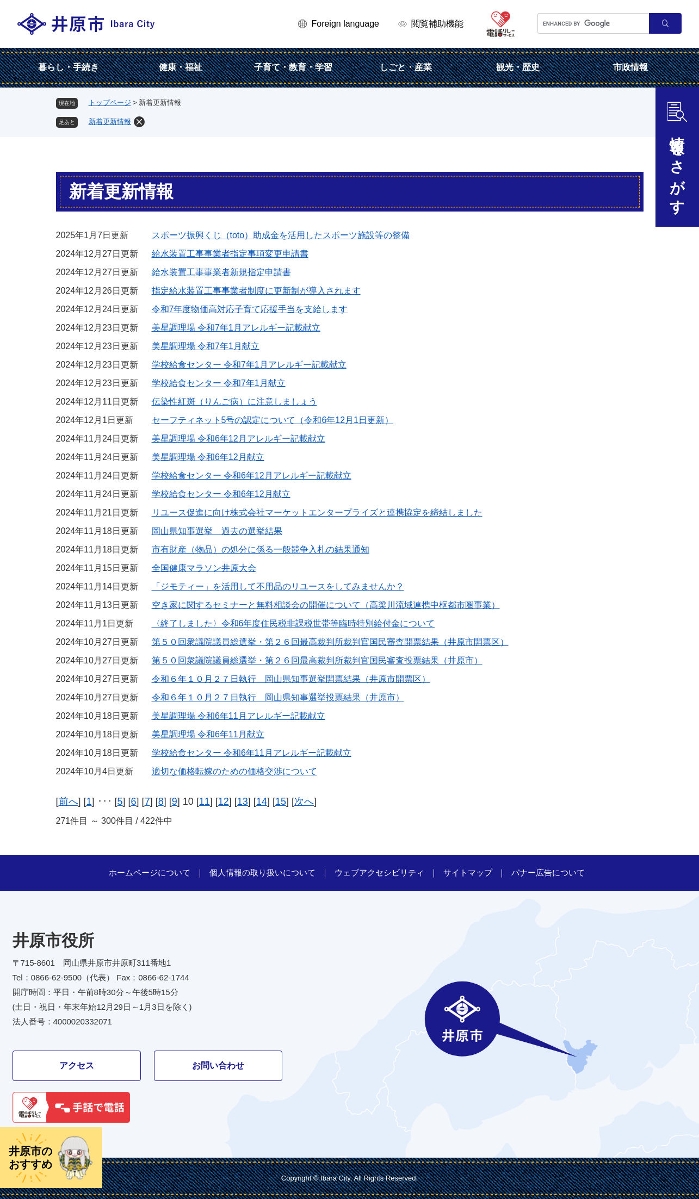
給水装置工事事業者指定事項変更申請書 (230, 253)
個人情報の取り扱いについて (262, 872)
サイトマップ (467, 872)
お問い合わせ (218, 1065)
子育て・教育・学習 (293, 67)
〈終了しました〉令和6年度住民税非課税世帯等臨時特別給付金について (293, 623)
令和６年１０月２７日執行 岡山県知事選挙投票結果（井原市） (278, 697)
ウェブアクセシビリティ (379, 872)
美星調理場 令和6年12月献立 (208, 457)
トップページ (110, 102)
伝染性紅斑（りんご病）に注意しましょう (234, 401)
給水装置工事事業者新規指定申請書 (221, 272)
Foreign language (345, 23)
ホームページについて (149, 872)
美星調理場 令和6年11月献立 (208, 734)
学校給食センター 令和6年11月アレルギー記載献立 (251, 752)
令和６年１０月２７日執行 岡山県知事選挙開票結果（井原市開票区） (291, 679)
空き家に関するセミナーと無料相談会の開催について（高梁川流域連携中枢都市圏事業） (326, 605)
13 (242, 801)
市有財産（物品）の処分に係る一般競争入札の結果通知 (260, 549)
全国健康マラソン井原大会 (204, 568)
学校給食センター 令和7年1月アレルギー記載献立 (249, 364)
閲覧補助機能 (437, 23)
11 (204, 801)
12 (223, 801)
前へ (68, 801)
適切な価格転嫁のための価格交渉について (234, 771)
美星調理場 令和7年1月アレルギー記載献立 (236, 327)
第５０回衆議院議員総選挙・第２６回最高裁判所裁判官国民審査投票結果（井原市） (317, 660)
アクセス (76, 1065)
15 (280, 801)
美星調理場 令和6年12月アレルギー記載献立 (238, 438)
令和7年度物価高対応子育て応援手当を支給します (250, 309)
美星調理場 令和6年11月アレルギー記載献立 (238, 715)
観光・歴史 (518, 67)
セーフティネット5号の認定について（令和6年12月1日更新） (273, 420)
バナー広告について (548, 872)
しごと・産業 (406, 67)
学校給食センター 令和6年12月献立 (221, 494)
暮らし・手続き (68, 67)
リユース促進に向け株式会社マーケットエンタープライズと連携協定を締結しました (317, 512)
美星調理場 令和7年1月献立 (205, 346)
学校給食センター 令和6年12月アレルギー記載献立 (251, 475)
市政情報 (630, 67)
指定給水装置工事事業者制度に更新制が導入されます (256, 290)
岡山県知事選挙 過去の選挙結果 (217, 531)
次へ (304, 801)
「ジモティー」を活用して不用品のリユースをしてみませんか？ (278, 586)
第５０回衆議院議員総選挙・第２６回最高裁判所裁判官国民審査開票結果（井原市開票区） (330, 642)
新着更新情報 (110, 121)
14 (261, 801)
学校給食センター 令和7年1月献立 (219, 383)
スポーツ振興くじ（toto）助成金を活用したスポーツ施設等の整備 (281, 235)
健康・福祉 (180, 67)
